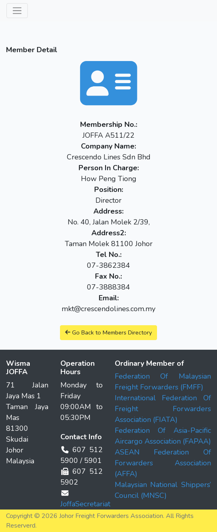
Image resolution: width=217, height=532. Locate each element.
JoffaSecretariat (85, 504)
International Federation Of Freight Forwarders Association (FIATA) (163, 408)
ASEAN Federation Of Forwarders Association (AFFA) (163, 463)
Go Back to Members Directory (108, 332)
